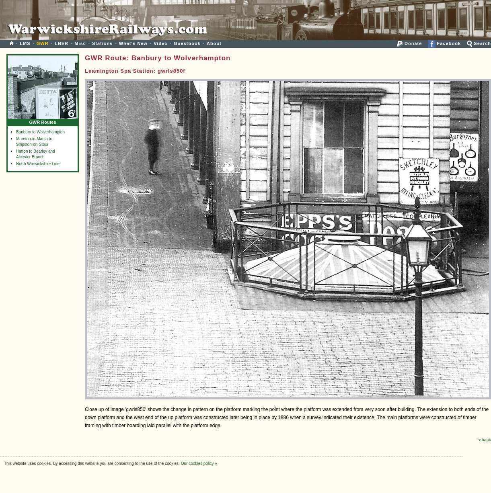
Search (479, 43)
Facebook (444, 43)
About (214, 43)
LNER (61, 43)
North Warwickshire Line (38, 164)
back (485, 439)
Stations (102, 43)
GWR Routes (42, 120)
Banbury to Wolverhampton (40, 132)
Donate (409, 43)
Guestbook (187, 43)
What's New (133, 43)
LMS (25, 43)
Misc (80, 43)
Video (161, 43)
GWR (43, 43)
